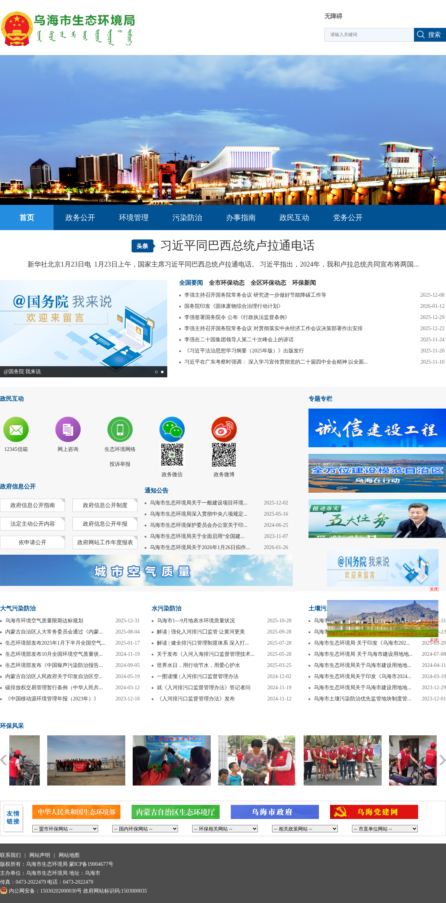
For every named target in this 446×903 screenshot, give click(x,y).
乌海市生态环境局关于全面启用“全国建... (197, 536)
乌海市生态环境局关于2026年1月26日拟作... (200, 547)
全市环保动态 (227, 283)
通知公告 (156, 490)
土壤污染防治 (326, 608)
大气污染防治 (18, 608)
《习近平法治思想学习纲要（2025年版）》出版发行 (244, 351)
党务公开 (348, 217)
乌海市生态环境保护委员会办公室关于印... (199, 525)
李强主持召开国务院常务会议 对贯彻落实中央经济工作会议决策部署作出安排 (273, 328)
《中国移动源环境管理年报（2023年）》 (52, 699)
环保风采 (12, 726)
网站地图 (69, 855)
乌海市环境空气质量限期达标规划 (44, 620)
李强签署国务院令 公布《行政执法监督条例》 (237, 317)
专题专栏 (320, 399)
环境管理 (134, 217)
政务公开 (80, 217)
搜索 (434, 34)
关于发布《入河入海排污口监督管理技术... (206, 654)
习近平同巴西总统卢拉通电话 (237, 245)
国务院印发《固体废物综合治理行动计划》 (233, 306)
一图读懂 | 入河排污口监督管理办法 (198, 676)
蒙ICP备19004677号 (91, 864)
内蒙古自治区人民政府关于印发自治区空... (54, 676)
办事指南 (241, 217)
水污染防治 (166, 608)
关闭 (434, 589)
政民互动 (294, 217)
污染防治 (187, 217)
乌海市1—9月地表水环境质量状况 (196, 620)
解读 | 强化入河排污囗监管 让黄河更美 (201, 632)
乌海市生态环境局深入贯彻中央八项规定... (199, 514)
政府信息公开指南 (32, 505)
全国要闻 (191, 283)
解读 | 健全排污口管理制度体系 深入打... (203, 643)
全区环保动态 (268, 283)
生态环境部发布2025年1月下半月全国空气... (55, 643)
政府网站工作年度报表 (105, 542)
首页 (26, 217)
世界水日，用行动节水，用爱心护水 (198, 665)
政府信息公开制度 (105, 505)
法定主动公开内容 (32, 524)
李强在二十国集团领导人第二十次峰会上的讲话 (239, 339)
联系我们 (10, 855)
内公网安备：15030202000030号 (41, 891)
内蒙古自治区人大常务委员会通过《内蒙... (54, 632)
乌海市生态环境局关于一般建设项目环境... (199, 503)
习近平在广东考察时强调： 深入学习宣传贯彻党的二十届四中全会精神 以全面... (276, 362)
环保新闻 (304, 283)
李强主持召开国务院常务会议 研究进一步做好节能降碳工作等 (255, 295)
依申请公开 (32, 542)
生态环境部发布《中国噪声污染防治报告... (54, 665)
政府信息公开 (18, 486)
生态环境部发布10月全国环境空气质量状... (54, 654)
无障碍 (333, 16)
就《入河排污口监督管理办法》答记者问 (204, 687)
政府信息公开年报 (105, 524)
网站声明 (39, 855)
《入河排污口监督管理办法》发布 (196, 699)
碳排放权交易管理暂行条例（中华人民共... (54, 687)
